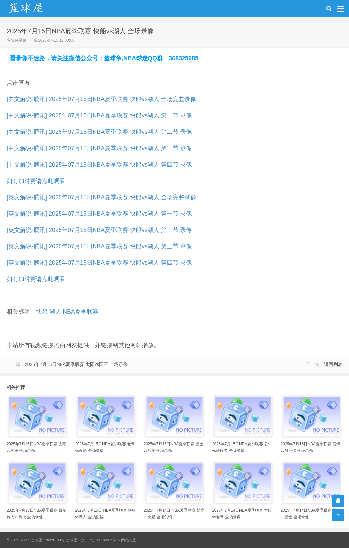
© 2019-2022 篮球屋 (24, 540)
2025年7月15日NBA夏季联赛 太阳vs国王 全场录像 (76, 364)
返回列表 (333, 364)
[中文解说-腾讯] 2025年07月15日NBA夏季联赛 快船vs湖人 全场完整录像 (101, 99)
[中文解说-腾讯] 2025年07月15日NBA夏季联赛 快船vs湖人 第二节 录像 (99, 132)
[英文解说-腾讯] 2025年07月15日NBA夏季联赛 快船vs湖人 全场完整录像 (101, 197)
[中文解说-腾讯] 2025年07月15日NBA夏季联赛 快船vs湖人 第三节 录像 (99, 148)
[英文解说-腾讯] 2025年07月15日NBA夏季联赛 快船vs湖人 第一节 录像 (99, 213)
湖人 (55, 312)
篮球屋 (71, 540)
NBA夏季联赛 (80, 312)
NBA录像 (18, 40)
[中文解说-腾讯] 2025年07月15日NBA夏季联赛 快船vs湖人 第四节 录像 (99, 164)
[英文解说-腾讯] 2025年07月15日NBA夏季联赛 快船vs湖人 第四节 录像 (99, 262)
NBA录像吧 (32, 8)
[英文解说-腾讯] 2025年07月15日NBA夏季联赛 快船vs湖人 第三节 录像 (99, 246)
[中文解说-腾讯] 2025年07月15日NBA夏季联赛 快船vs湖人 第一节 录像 (99, 115)
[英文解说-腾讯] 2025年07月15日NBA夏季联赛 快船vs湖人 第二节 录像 (99, 230)
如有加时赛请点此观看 (36, 181)
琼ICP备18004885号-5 (100, 540)
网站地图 (129, 540)
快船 (42, 312)
